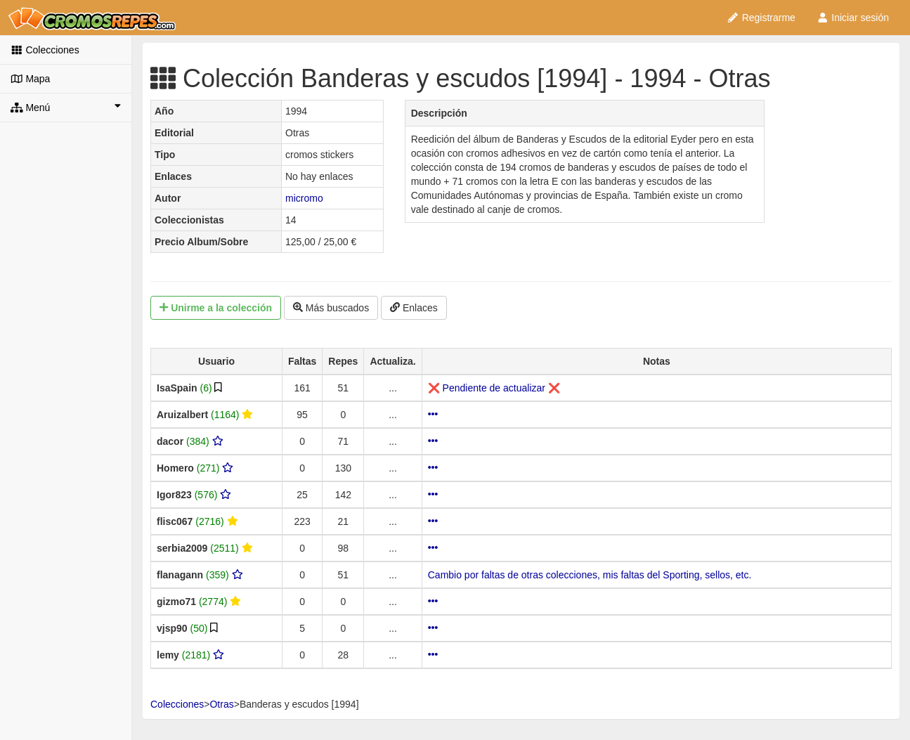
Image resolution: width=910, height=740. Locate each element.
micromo (304, 198)
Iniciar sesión (853, 17)
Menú (66, 106)
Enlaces (414, 307)
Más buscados (331, 307)
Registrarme (761, 17)
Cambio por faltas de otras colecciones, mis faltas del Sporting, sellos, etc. (590, 574)
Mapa (30, 78)
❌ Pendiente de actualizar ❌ (494, 388)
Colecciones (45, 50)
